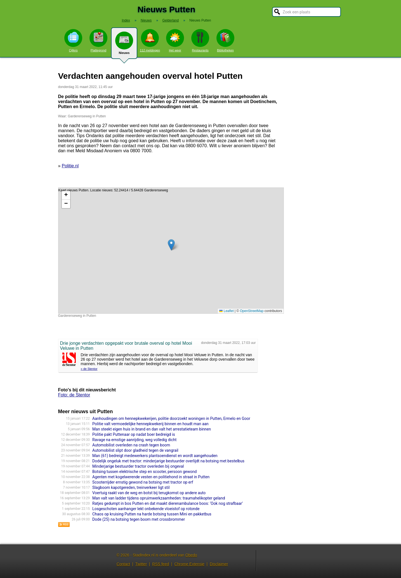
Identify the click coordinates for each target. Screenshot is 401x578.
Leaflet (226, 311)
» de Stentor (89, 368)
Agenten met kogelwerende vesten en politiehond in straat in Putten (150, 477)
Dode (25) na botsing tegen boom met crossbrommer (138, 519)
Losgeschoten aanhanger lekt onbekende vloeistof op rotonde (145, 508)
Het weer (175, 40)
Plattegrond (98, 40)
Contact (123, 564)
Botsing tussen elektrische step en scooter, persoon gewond (144, 471)
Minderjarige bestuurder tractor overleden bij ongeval (138, 466)
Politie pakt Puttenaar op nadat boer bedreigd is (133, 434)
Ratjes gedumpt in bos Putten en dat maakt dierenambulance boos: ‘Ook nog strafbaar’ (167, 503)
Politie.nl (70, 165)
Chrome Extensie (189, 564)
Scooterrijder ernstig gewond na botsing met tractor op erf (142, 482)
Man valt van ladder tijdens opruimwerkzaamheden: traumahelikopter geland (158, 498)
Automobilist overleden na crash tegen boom (131, 445)
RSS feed (160, 564)
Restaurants (200, 40)
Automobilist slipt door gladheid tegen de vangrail (135, 450)
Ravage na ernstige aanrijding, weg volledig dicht (134, 439)
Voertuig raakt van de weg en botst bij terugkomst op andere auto (149, 493)
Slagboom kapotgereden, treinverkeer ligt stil (131, 487)
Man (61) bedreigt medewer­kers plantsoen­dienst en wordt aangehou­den (155, 455)
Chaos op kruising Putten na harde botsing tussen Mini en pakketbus (151, 514)
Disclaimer (219, 564)
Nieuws (124, 45)
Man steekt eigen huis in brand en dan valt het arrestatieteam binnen (151, 429)
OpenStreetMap (252, 311)
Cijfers (73, 40)
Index (126, 20)
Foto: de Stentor (74, 395)
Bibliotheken (225, 40)
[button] (171, 245)
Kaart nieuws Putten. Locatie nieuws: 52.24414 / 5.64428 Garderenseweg (170, 250)
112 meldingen (150, 40)
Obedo (191, 555)
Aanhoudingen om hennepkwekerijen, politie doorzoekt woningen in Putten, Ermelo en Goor (171, 418)
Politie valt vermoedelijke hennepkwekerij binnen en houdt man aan (150, 424)
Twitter (141, 564)
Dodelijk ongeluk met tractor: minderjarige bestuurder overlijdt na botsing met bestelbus (168, 461)
